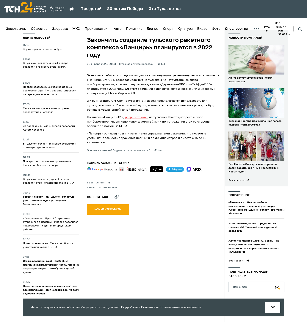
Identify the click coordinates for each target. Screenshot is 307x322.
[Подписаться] (277, 287)
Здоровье (60, 29)
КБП (109, 183)
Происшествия (97, 29)
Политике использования (160, 307)
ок (273, 307)
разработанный (136, 117)
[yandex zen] (156, 169)
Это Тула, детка (165, 9)
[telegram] (175, 169)
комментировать (107, 209)
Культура (185, 29)
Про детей (90, 9)
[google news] (102, 169)
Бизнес (153, 29)
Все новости (236, 180)
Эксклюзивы (16, 29)
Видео (202, 29)
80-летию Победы (125, 9)
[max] (194, 169)
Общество (39, 29)
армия (100, 183)
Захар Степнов (107, 188)
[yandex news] (133, 169)
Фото (216, 29)
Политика (134, 29)
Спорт (168, 29)
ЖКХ (76, 29)
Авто (118, 29)
